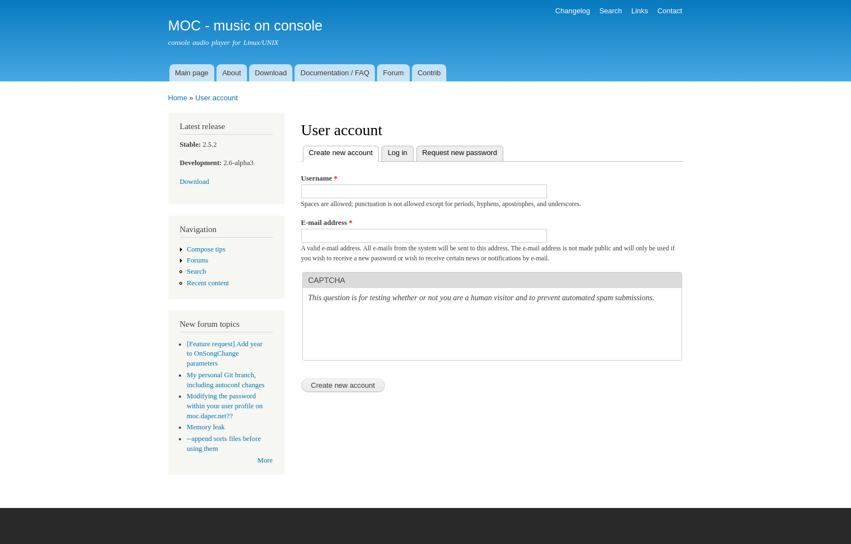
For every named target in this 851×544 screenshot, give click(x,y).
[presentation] (392, 333)
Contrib (429, 73)
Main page (192, 73)
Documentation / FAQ (335, 73)
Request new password (459, 152)
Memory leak (206, 427)
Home (178, 98)
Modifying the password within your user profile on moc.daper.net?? (224, 406)
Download (271, 73)
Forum (393, 73)
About (231, 73)
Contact (669, 11)
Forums (197, 260)
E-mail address (327, 222)
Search (610, 11)
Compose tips (206, 249)
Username (319, 178)
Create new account (344, 151)
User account (216, 98)
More (265, 460)
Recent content (208, 283)
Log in (397, 152)
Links (639, 11)
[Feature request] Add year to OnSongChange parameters (224, 354)
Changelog (572, 11)
